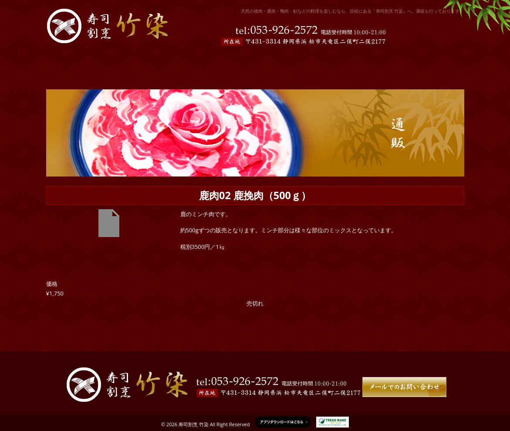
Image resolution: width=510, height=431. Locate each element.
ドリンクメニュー (301, 59)
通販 (359, 59)
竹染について (425, 59)
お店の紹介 (142, 59)
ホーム (75, 59)
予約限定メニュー (224, 59)
